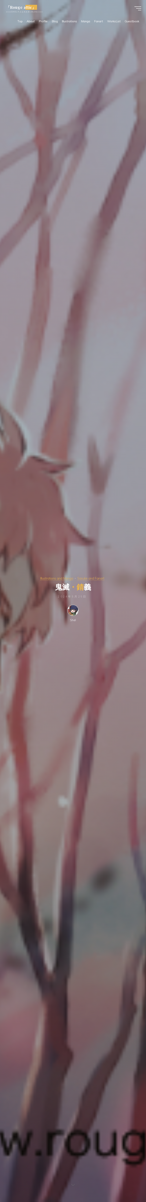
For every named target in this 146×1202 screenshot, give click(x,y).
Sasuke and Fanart (90, 578)
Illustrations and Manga (56, 578)
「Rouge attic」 (22, 7)
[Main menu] (136, 8)
